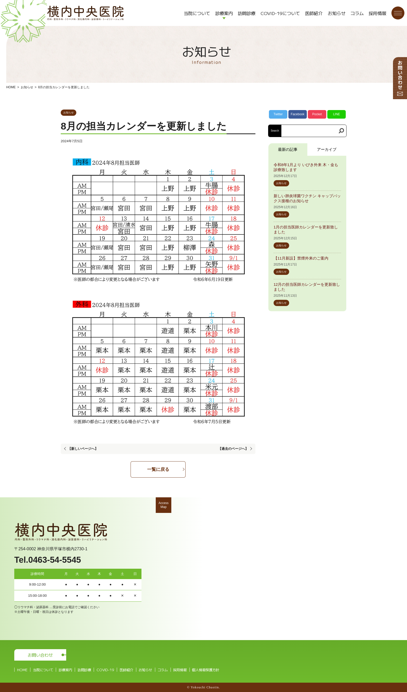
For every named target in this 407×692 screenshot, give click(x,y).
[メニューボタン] (397, 12)
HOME (11, 87)
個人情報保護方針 (205, 669)
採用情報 (377, 13)
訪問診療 (246, 13)
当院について (197, 13)
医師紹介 (314, 13)
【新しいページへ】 (83, 449)
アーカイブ (326, 149)
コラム (357, 13)
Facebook (297, 114)
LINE (336, 114)
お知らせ (336, 13)
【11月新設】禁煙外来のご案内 (301, 258)
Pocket (317, 114)
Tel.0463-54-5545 (47, 560)
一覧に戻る (158, 469)
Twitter (278, 114)
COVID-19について (280, 13)
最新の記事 (287, 149)
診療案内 (224, 13)
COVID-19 (105, 669)
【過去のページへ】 (233, 449)
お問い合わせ (40, 655)
